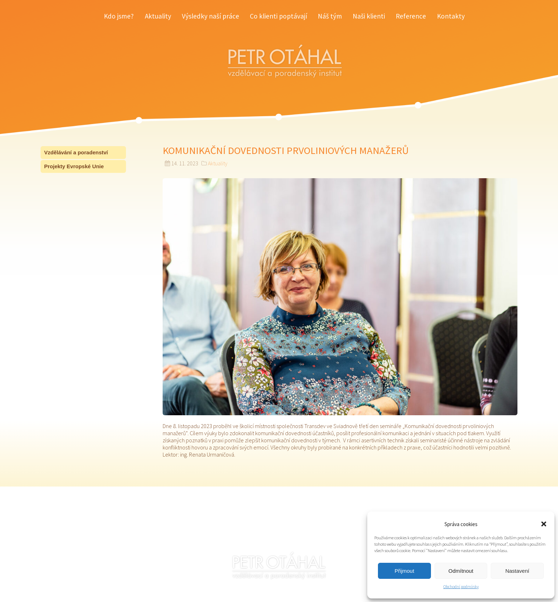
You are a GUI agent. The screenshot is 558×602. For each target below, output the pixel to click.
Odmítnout (460, 571)
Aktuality (158, 16)
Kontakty (451, 16)
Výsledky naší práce (210, 16)
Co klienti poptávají (278, 16)
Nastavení (517, 571)
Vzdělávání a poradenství (76, 152)
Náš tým (330, 16)
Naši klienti (369, 16)
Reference (411, 16)
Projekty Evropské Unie (74, 166)
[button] (543, 524)
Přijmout (404, 571)
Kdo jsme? (119, 16)
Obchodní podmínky (461, 586)
